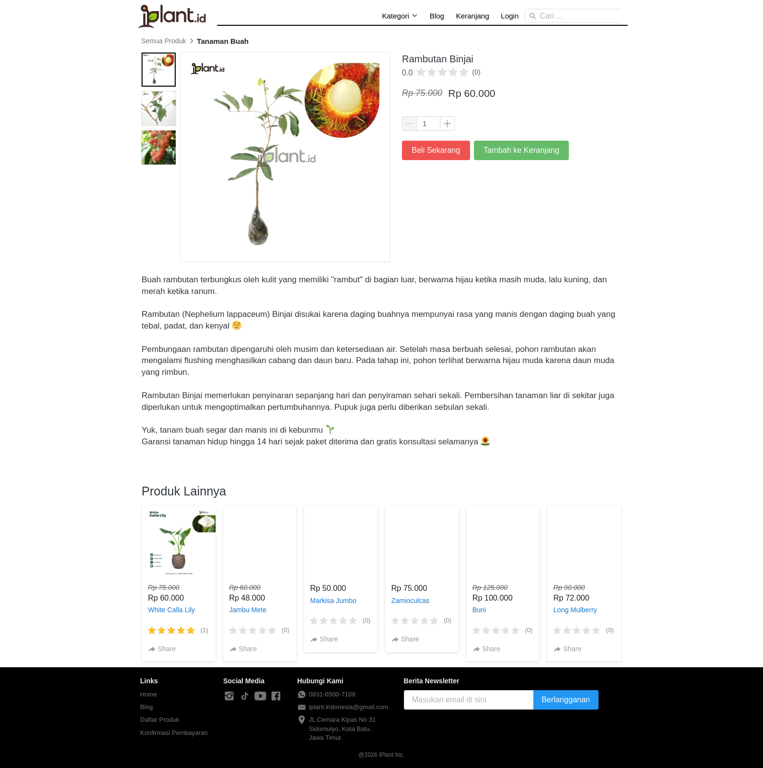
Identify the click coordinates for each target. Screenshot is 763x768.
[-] (229, 696)
